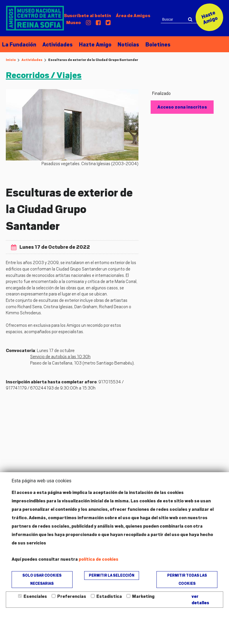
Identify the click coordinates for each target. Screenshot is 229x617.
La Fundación (18, 45)
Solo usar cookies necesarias (42, 579)
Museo (73, 22)
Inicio (11, 60)
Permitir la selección (111, 575)
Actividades (57, 45)
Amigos (133, 15)
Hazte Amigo (93, 45)
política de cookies (98, 559)
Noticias (126, 45)
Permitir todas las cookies (187, 579)
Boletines (155, 45)
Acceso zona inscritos (182, 106)
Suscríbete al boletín (87, 15)
